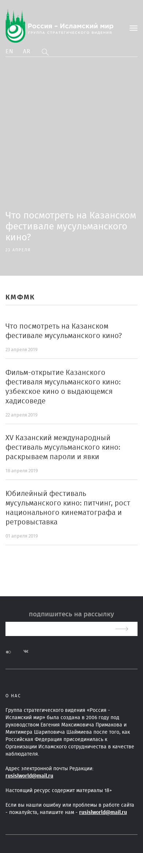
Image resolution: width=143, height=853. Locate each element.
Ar (27, 51)
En (9, 51)
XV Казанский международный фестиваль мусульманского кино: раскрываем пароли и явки (62, 447)
